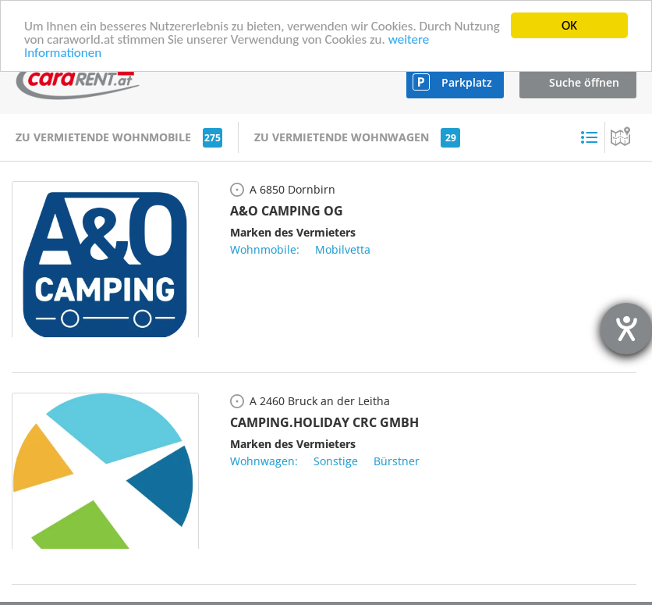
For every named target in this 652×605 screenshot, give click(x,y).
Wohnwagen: (264, 461)
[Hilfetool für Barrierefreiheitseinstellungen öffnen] (626, 328)
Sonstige (336, 461)
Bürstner (397, 461)
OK (569, 25)
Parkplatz (466, 82)
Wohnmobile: (264, 249)
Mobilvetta (342, 249)
